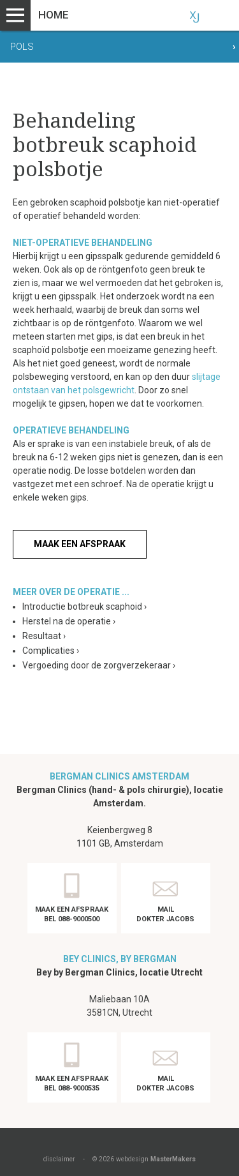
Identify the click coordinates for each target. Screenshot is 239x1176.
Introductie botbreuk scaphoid (84, 606)
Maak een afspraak (80, 544)
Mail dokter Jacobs (165, 914)
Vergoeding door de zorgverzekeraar (98, 665)
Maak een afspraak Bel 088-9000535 (71, 1083)
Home (53, 14)
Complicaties (50, 650)
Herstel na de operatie (68, 621)
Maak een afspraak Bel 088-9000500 (71, 914)
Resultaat (44, 636)
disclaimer (59, 1159)
